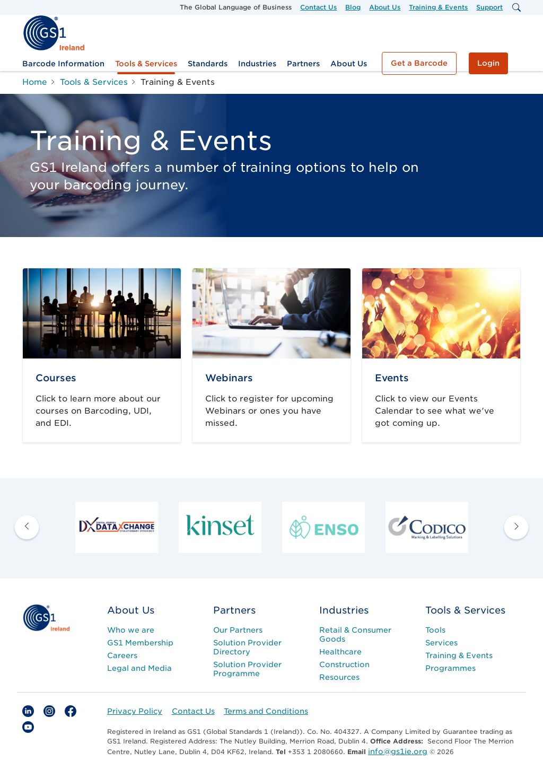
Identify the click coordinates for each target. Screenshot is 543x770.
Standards (207, 63)
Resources (339, 677)
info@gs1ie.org (397, 751)
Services (441, 642)
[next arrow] (516, 527)
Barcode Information (63, 63)
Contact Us (318, 7)
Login (488, 63)
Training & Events (438, 7)
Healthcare (340, 652)
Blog (353, 7)
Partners (303, 63)
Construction (344, 664)
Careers (122, 655)
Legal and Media (139, 668)
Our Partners (237, 630)
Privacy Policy (134, 711)
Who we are (130, 630)
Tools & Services (146, 63)
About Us (384, 7)
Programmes (450, 668)
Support (489, 7)
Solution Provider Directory (247, 647)
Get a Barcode (419, 63)
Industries (257, 63)
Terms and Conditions (266, 711)
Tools (435, 630)
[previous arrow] (26, 527)
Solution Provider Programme (247, 669)
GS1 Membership (140, 642)
